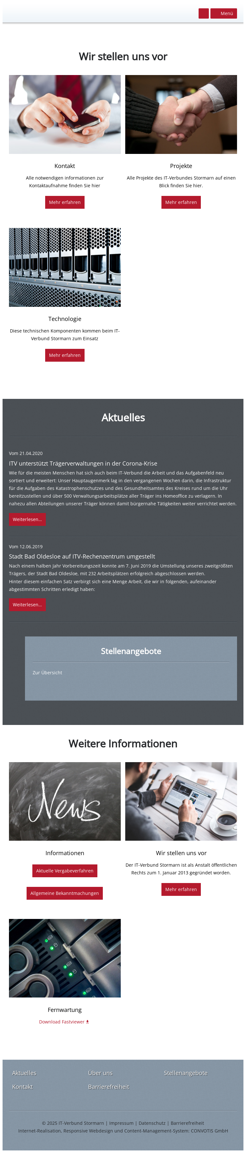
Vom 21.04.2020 (26, 453)
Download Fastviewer (62, 1022)
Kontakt (22, 1086)
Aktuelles (24, 1073)
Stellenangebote (186, 1073)
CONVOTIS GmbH (209, 1131)
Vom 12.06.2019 (26, 546)
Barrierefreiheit (108, 1086)
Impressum (121, 1123)
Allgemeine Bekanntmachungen (64, 893)
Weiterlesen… (27, 519)
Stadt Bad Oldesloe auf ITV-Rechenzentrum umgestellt (82, 556)
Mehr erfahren (65, 202)
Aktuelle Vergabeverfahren (65, 871)
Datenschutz (152, 1123)
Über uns (100, 1073)
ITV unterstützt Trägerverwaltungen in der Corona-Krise (83, 463)
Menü (227, 13)
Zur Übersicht (47, 672)
